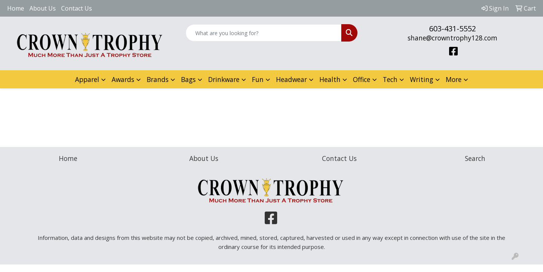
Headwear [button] (291, 79)
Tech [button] (390, 79)
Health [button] (330, 79)
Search (475, 158)
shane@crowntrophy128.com (452, 37)
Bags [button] (188, 79)
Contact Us (76, 8)
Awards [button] (123, 79)
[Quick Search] (264, 33)
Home (15, 8)
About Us (42, 8)
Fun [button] (258, 79)
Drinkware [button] (223, 79)
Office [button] (361, 79)
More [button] (454, 79)
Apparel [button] (87, 79)
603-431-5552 (452, 28)
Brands (158, 79)
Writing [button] (421, 79)
